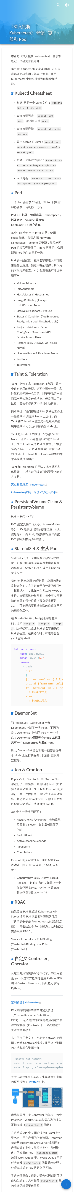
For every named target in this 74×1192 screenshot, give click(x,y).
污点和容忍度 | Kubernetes (29, 484)
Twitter (35, 1081)
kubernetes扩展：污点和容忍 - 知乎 (35, 492)
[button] (66, 1184)
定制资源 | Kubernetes (26, 1002)
